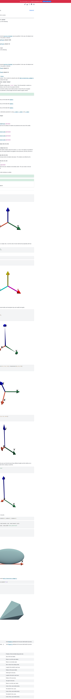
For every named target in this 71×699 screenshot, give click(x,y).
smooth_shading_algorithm (8, 248)
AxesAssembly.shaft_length (8, 69)
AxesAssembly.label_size (8, 59)
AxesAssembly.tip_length (8, 79)
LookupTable (6, 118)
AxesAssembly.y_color (8, 96)
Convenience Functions (6, 255)
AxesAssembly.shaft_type (8, 76)
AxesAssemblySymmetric (7, 104)
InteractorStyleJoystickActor (8, 194)
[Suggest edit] (60, 4)
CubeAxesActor (7, 110)
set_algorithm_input (7, 245)
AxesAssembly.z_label (8, 101)
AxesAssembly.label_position (8, 56)
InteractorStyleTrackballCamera (8, 210)
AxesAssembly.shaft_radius (8, 73)
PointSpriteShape (7, 163)
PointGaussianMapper (7, 152)
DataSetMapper (7, 112)
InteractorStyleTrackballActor (8, 207)
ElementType (6, 159)
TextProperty (6, 135)
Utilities (4, 257)
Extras (3, 263)
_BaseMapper (6, 139)
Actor (5, 40)
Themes (5, 34)
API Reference (4, 25)
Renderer (5, 128)
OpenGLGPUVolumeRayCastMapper (8, 148)
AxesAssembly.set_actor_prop (8, 52)
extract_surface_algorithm (8, 234)
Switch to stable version (47, 1)
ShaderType (6, 167)
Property (5, 126)
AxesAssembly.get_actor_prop (8, 49)
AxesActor (5, 44)
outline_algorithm (7, 236)
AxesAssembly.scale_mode (8, 66)
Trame (5, 36)
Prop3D (5, 124)
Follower (5, 114)
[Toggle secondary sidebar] (69, 4)
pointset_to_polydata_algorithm (8, 242)
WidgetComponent (7, 182)
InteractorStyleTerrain (8, 213)
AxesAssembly (7, 46)
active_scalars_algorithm (8, 217)
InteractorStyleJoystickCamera (8, 197)
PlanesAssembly (7, 120)
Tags (2, 21)
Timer (5, 137)
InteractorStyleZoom (7, 215)
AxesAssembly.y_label (8, 98)
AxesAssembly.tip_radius (8, 83)
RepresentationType (7, 165)
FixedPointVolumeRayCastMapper (8, 142)
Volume (5, 169)
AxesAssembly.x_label (8, 94)
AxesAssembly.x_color (8, 92)
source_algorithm (7, 250)
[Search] (7, 14)
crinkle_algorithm (7, 229)
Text (4, 133)
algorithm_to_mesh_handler (8, 221)
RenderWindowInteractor (7, 131)
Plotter (5, 122)
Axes (4, 42)
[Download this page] (62, 4)
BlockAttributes (6, 178)
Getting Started (4, 17)
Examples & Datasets (7, 261)
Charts (5, 180)
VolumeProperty (7, 171)
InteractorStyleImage (8, 191)
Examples (3, 23)
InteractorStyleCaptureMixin (7, 188)
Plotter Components (7, 38)
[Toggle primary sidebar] (16, 4)
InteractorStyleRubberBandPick (8, 204)
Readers (4, 259)
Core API (4, 27)
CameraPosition (7, 107)
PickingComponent (7, 186)
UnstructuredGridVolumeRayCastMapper (8, 157)
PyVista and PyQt (7, 32)
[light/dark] (67, 4)
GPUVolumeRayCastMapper (8, 145)
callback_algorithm (7, 224)
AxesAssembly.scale (8, 63)
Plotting (4, 29)
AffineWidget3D (7, 184)
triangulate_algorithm (8, 252)
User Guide (4, 19)
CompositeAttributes (7, 176)
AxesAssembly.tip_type (8, 86)
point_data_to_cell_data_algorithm (8, 239)
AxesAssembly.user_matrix (8, 89)
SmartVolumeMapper (8, 154)
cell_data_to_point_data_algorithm (8, 227)
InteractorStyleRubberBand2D (8, 200)
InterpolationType (7, 161)
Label (5, 116)
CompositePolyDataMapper (7, 174)
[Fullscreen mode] (64, 4)
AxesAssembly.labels (8, 61)
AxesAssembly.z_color (8, 99)
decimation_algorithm (8, 231)
